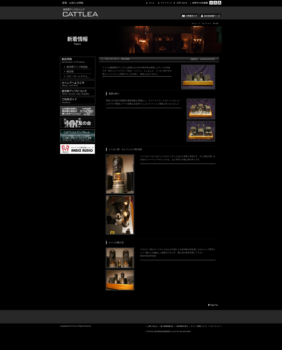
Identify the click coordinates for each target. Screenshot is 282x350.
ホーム (151, 3)
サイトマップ (166, 3)
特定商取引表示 (182, 326)
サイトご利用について (199, 326)
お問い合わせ (182, 3)
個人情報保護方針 (166, 326)
